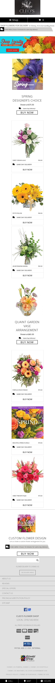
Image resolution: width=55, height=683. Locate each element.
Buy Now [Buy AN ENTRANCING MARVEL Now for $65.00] (27, 275)
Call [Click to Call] (9, 680)
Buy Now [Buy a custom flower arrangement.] (27, 553)
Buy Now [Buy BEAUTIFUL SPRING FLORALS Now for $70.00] (27, 452)
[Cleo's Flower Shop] (27, 14)
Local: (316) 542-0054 (27, 619)
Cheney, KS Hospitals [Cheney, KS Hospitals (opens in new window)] (39, 667)
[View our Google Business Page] (29, 610)
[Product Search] (27, 560)
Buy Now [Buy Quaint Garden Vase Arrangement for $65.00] (27, 342)
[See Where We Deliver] (27, 572)
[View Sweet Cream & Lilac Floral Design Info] (27, 140)
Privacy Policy (12, 674)
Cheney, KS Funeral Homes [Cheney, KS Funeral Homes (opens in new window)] (18, 667)
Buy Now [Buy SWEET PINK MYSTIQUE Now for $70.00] (27, 505)
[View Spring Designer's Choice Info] (27, 74)
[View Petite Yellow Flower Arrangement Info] (27, 193)
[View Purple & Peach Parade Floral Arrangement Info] (27, 369)
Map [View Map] (27, 680)
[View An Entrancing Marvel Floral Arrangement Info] (27, 246)
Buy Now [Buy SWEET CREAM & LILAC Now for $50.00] (27, 169)
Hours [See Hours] (46, 680)
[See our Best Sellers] (27, 44)
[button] (27, 644)
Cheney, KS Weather (16, 671)
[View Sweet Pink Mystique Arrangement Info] (27, 475)
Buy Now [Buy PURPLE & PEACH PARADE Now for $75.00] (27, 399)
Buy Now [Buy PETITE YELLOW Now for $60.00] (27, 222)
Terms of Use (43, 674)
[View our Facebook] (25, 610)
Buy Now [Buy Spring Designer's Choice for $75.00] (27, 112)
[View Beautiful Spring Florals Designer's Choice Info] (27, 422)
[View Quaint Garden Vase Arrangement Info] (27, 300)
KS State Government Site (36, 671)
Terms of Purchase (28, 674)
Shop (13, 20)
